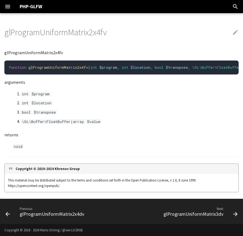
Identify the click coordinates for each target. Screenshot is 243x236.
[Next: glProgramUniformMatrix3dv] (199, 211)
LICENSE (77, 230)
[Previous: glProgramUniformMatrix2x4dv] (45, 211)
